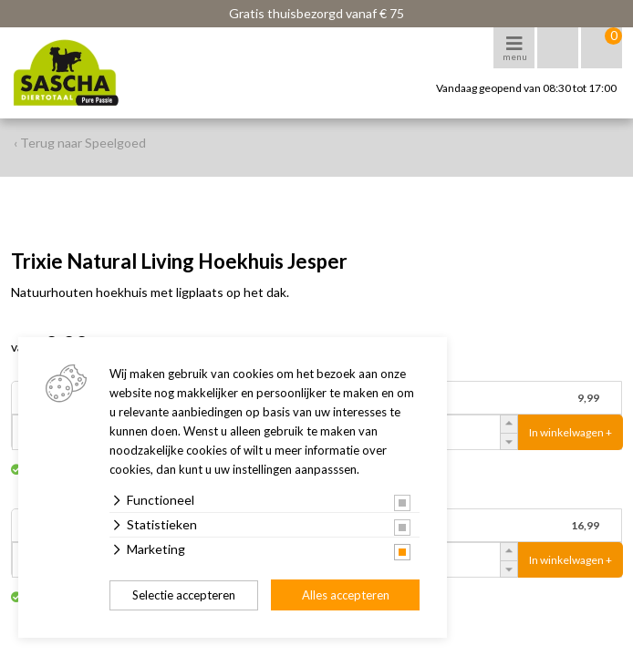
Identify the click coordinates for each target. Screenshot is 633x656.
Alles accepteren (345, 595)
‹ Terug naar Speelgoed (80, 142)
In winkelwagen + (570, 432)
